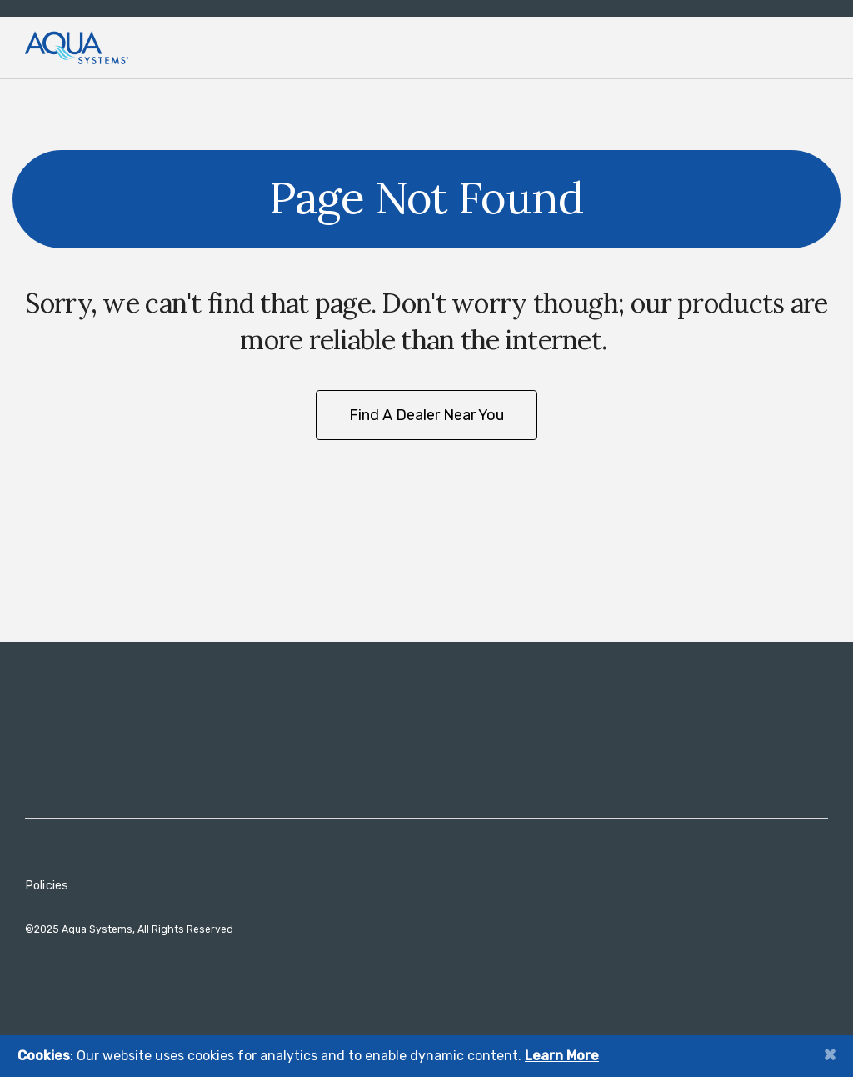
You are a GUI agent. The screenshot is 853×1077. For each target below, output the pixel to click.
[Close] (829, 1054)
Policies (46, 886)
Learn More (562, 1056)
